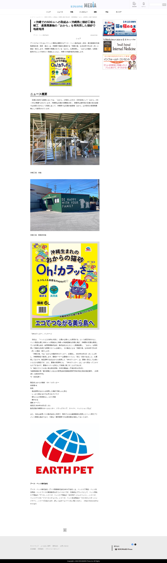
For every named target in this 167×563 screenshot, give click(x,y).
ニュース (60, 12)
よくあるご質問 (45, 546)
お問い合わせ (64, 546)
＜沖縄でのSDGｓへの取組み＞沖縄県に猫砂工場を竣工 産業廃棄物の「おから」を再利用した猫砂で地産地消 (70, 17)
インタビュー (83, 12)
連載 (95, 12)
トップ (48, 12)
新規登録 (134, 6)
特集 (71, 12)
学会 (107, 12)
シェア (78, 38)
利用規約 (40, 549)
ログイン (144, 6)
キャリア (118, 12)
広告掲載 (33, 549)
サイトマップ (34, 546)
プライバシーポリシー (52, 549)
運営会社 (55, 546)
